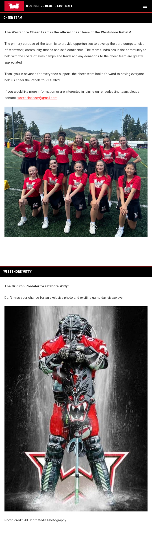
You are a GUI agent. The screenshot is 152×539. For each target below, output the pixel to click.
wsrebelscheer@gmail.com (37, 98)
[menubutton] (145, 6)
